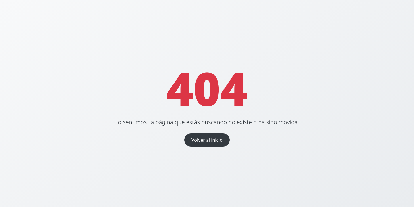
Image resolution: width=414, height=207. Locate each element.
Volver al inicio (207, 140)
